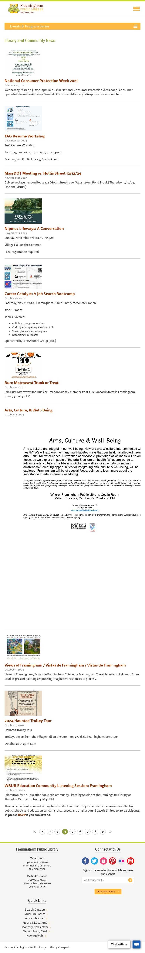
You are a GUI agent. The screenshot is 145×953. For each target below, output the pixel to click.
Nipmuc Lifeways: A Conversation (34, 228)
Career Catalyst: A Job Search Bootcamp (40, 294)
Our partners (106, 891)
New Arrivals (34, 935)
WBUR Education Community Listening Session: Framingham (58, 785)
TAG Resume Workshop (25, 136)
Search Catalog (35, 909)
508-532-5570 (37, 869)
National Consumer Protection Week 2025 (41, 81)
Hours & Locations (35, 922)
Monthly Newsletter (35, 927)
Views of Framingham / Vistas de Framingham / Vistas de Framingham (65, 665)
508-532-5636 (37, 886)
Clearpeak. (64, 947)
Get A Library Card (35, 931)
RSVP (22, 814)
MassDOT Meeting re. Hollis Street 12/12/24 (43, 173)
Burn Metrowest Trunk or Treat (32, 383)
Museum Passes (34, 914)
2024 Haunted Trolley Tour (28, 721)
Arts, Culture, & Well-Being (28, 410)
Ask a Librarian (35, 918)
